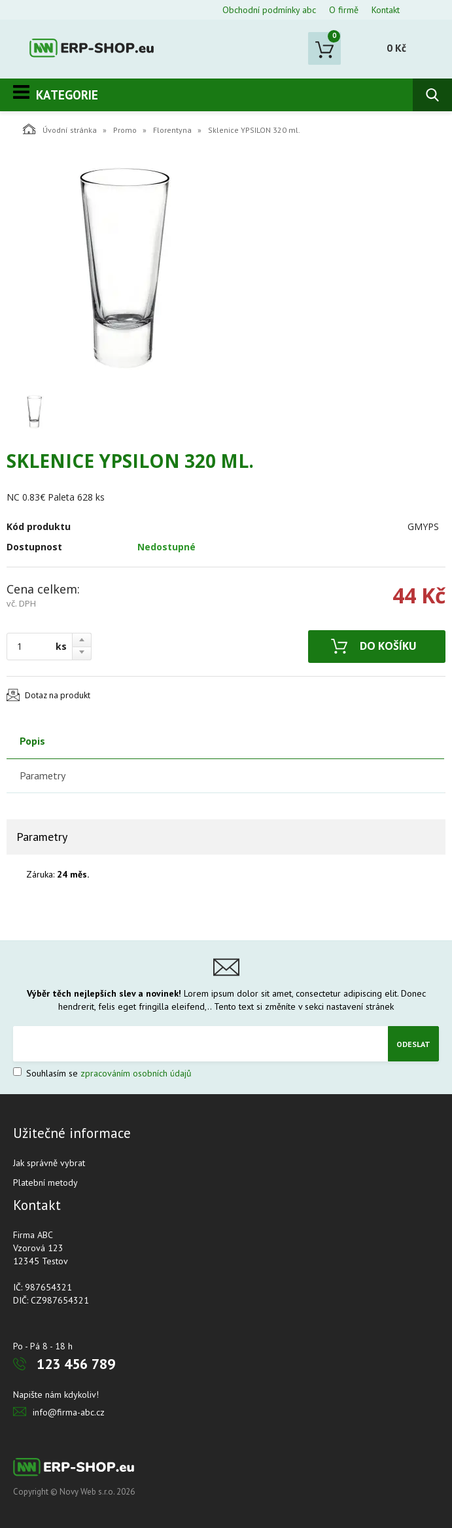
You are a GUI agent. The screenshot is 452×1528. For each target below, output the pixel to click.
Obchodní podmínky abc (269, 10)
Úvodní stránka (60, 128)
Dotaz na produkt (57, 695)
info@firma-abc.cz (69, 1412)
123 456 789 (76, 1364)
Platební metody (45, 1182)
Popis (32, 740)
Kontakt (386, 10)
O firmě (343, 10)
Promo (125, 130)
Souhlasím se (102, 1073)
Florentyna (172, 130)
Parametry (42, 775)
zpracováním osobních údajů (136, 1073)
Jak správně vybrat (49, 1163)
